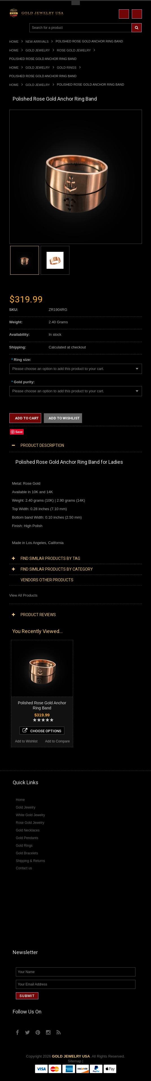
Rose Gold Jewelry (74, 50)
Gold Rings (66, 67)
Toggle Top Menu (75, 3)
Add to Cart (26, 418)
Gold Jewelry (38, 50)
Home (14, 41)
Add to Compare (57, 741)
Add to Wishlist (64, 418)
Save (19, 432)
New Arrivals (37, 41)
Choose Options (42, 730)
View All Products (23, 595)
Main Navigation (14, 28)
